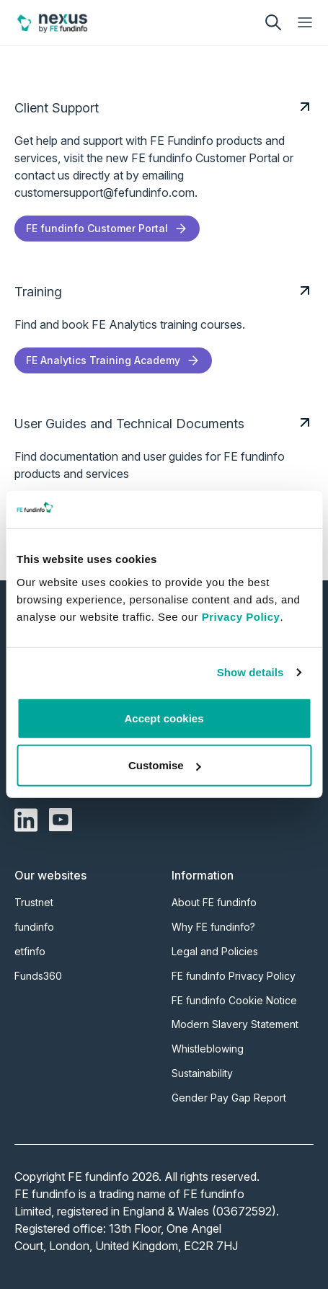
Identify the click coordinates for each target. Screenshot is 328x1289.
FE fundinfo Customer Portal (107, 228)
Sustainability (202, 1073)
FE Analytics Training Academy (113, 360)
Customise (164, 765)
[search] (273, 22)
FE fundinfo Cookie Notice (234, 1000)
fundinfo (34, 927)
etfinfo (29, 951)
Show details (250, 672)
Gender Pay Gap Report (229, 1097)
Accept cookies (163, 718)
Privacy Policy (241, 617)
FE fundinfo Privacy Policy (234, 976)
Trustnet (33, 902)
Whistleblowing (208, 1048)
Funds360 (38, 976)
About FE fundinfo (214, 902)
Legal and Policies (215, 951)
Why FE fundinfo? (213, 927)
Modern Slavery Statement (235, 1024)
